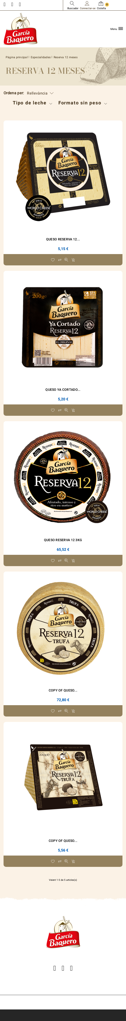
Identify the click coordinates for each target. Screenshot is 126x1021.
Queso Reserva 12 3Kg (63, 540)
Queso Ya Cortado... (62, 389)
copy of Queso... (63, 690)
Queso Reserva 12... (63, 239)
